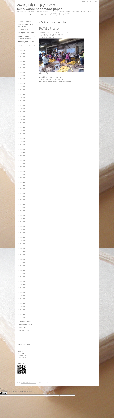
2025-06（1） (23, 80)
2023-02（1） (23, 149)
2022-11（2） (23, 157)
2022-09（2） (23, 163)
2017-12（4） (23, 311)
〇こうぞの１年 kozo (24, 29)
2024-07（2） (23, 105)
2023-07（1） (23, 135)
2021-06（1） (23, 199)
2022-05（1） (23, 174)
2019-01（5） (23, 278)
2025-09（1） (23, 72)
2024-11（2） (23, 94)
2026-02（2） (23, 58)
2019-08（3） (23, 259)
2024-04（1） (23, 113)
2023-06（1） (23, 138)
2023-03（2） (23, 146)
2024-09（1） (23, 100)
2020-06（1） (23, 232)
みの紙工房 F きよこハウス (28, 383)
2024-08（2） (23, 102)
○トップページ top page (24, 21)
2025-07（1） (23, 78)
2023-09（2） (23, 130)
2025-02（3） (23, 86)
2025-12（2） (23, 64)
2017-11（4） (23, 314)
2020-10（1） (23, 221)
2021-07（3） (23, 196)
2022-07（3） (23, 168)
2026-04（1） (23, 53)
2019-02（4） (23, 276)
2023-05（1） (23, 141)
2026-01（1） (23, 61)
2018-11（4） (23, 284)
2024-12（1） (23, 91)
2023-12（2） (23, 124)
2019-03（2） (23, 273)
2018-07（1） (23, 295)
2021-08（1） (23, 193)
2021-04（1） (23, 204)
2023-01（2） (23, 152)
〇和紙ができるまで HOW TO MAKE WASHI (25, 25)
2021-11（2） (23, 185)
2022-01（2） (23, 182)
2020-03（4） (23, 240)
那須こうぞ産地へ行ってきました (49, 29)
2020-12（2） (23, 215)
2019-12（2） (23, 248)
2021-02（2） (23, 210)
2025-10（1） (23, 69)
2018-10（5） (23, 287)
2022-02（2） (23, 179)
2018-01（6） (23, 309)
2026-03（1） (23, 56)
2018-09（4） (23, 289)
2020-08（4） (23, 226)
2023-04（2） (23, 144)
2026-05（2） (23, 50)
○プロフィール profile (24, 321)
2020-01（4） (23, 245)
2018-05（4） (23, 300)
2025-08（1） (23, 75)
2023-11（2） (23, 127)
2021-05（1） (23, 201)
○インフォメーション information (26, 46)
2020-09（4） (23, 223)
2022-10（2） (23, 160)
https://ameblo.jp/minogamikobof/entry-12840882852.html (55, 81)
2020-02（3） (23, 243)
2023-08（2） (23, 133)
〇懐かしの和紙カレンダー (26, 324)
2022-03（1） (23, 177)
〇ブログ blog (22, 327)
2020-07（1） (23, 229)
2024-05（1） (23, 111)
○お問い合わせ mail (23, 330)
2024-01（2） (23, 122)
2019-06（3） (23, 265)
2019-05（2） (23, 267)
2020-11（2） (23, 218)
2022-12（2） (23, 155)
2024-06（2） (23, 108)
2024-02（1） (23, 119)
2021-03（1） (23, 207)
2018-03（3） (23, 306)
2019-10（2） (23, 254)
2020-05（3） (23, 234)
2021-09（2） (23, 190)
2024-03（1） (23, 116)
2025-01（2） (23, 89)
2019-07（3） (23, 262)
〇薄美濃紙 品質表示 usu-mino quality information (26, 37)
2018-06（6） (23, 298)
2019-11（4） (23, 251)
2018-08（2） (23, 292)
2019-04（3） (23, 270)
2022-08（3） (23, 166)
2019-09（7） (23, 256)
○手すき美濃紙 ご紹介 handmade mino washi (26, 33)
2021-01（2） (23, 212)
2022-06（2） (23, 171)
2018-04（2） (23, 303)
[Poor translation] (5, 393)
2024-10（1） (23, 97)
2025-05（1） (23, 83)
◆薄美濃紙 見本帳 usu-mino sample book (26, 42)
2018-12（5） (23, 281)
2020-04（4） (23, 237)
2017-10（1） (23, 317)
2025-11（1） (23, 67)
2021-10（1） (23, 188)
